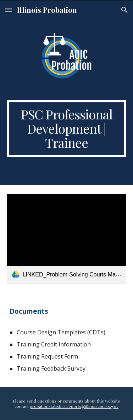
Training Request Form (47, 356)
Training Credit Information (54, 344)
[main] (67, 128)
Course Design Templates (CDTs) (61, 332)
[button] (8, 10)
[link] (67, 239)
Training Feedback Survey (51, 368)
